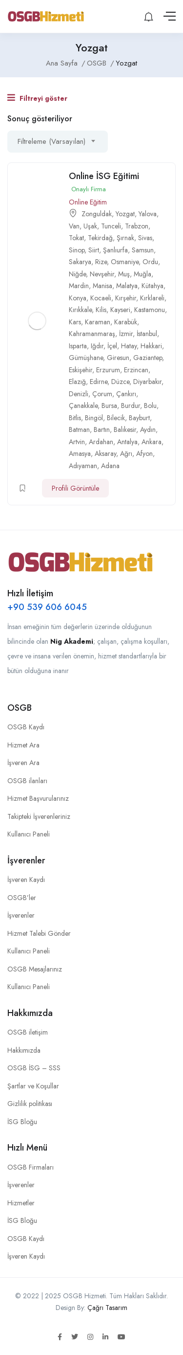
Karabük (125, 322)
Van (74, 226)
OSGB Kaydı (25, 727)
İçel (112, 346)
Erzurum (108, 370)
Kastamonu (149, 310)
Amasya (80, 453)
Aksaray (105, 453)
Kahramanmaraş (92, 334)
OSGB (96, 63)
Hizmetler (21, 1203)
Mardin (79, 286)
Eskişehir (80, 370)
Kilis (101, 310)
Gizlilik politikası (29, 1103)
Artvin (77, 442)
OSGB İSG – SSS (34, 1068)
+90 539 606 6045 (47, 607)
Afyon (144, 453)
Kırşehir (125, 298)
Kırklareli (152, 298)
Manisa (102, 286)
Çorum (102, 394)
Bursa (109, 405)
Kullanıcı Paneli (28, 834)
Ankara (152, 442)
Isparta (78, 346)
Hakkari (151, 346)
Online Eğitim (88, 202)
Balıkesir (125, 429)
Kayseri (120, 310)
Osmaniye (125, 262)
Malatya (127, 286)
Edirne (98, 381)
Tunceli (111, 226)
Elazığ (77, 381)
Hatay (129, 346)
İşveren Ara (23, 763)
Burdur (130, 405)
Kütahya (152, 286)
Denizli (78, 394)
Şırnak (125, 238)
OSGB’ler (21, 898)
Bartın (102, 429)
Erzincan (136, 370)
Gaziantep (147, 357)
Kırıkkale (80, 310)
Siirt (93, 250)
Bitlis (75, 418)
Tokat (76, 238)
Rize (101, 262)
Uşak (90, 226)
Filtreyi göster (37, 98)
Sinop (76, 250)
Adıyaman (83, 466)
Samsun (143, 250)
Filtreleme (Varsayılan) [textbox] (51, 141)
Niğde (77, 274)
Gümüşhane (86, 357)
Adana (110, 466)
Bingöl (94, 418)
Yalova (148, 214)
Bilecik (116, 418)
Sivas (145, 238)
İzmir (126, 334)
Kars (75, 322)
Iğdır (97, 346)
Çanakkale (83, 405)
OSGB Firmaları (30, 1167)
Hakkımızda (24, 1050)
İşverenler (21, 915)
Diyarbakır (147, 381)
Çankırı (126, 394)
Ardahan (101, 442)
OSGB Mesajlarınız (34, 969)
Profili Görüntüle (75, 488)
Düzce (120, 381)
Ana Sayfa (62, 63)
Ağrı (126, 453)
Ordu (150, 262)
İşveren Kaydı (26, 879)
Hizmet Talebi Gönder (39, 933)
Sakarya (80, 262)
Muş (124, 274)
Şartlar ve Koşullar (33, 1086)
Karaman (97, 322)
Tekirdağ (100, 238)
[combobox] (57, 142)
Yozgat (125, 214)
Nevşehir (102, 274)
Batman (79, 429)
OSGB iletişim (27, 1032)
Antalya (127, 442)
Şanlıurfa (115, 250)
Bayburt (139, 418)
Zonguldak (96, 214)
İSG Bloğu (22, 1122)
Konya (77, 298)
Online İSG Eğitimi (104, 176)
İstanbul (147, 334)
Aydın (148, 429)
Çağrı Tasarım (107, 1307)
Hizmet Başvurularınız (38, 798)
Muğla (142, 274)
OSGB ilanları (27, 781)
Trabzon (136, 226)
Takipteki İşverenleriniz (38, 816)
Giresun (118, 357)
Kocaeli (100, 298)
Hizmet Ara (23, 745)
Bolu (150, 405)
